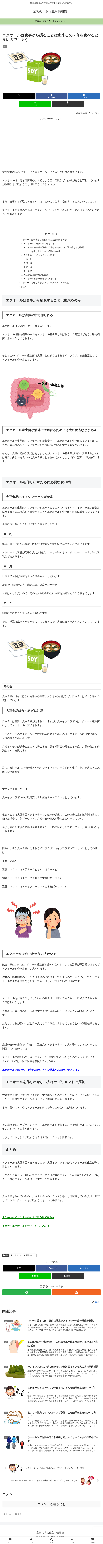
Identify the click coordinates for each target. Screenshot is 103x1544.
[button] (68, 104)
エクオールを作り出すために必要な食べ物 (40, 252)
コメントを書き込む (51, 1507)
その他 (27, 272)
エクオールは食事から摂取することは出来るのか (43, 240)
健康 (6, 1258)
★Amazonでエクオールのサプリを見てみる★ (28, 1219)
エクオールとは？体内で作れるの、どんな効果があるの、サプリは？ (41, 1072)
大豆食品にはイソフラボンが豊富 (38, 256)
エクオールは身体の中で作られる (38, 244)
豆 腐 (27, 264)
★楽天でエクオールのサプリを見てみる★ (26, 1228)
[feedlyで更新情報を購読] (26, 1295)
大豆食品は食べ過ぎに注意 (35, 276)
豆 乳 (27, 260)
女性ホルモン (30, 1258)
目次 (47, 233)
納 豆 (27, 268)
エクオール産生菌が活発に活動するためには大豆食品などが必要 (54, 248)
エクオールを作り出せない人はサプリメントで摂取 (44, 284)
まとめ (22, 288)
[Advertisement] (51, 140)
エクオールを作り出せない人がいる (39, 280)
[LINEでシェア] (35, 104)
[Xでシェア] (19, 96)
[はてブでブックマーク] (84, 96)
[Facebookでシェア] (52, 96)
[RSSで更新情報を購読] (76, 1295)
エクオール (16, 1258)
